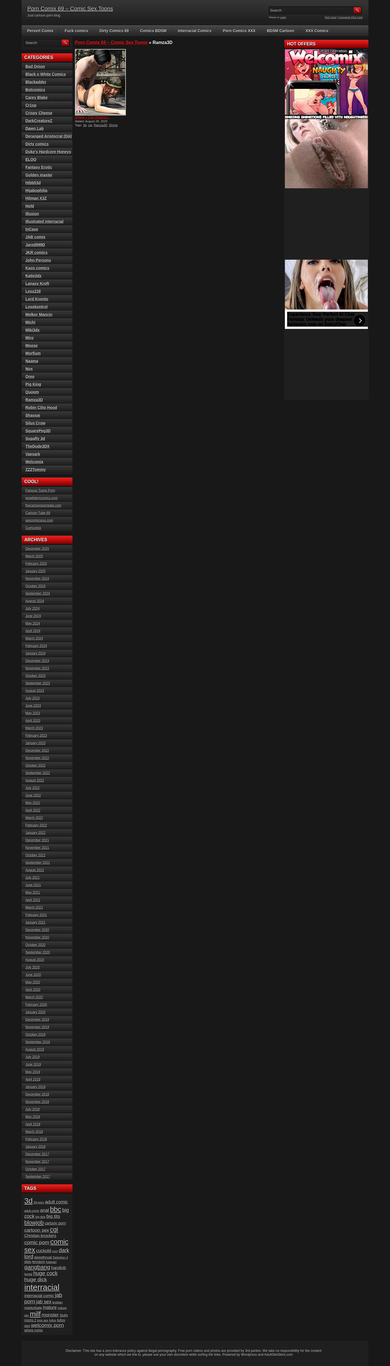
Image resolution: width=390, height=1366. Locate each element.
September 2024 (37, 594)
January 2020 (35, 1012)
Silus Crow (35, 423)
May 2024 (32, 623)
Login (283, 17)
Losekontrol (36, 307)
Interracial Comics (194, 31)
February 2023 (36, 736)
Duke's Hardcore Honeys (48, 152)
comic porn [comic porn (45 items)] (36, 1242)
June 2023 (33, 706)
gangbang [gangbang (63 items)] (37, 1267)
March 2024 (34, 638)
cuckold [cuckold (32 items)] (43, 1250)
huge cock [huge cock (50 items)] (45, 1273)
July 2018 (32, 1109)
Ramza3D (100, 125)
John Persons (38, 260)
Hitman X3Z (36, 198)
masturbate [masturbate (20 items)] (33, 1308)
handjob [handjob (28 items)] (58, 1267)
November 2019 (37, 1027)
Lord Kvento (36, 299)
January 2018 (35, 1147)
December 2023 (37, 661)
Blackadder (35, 82)
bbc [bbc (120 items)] (55, 1209)
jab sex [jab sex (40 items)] (43, 1302)
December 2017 (37, 1154)
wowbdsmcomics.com (41, 498)
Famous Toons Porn (40, 491)
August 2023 (34, 691)
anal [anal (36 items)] (44, 1210)
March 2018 (34, 1132)
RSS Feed (331, 17)
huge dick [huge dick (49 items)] (35, 1279)
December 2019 (37, 1020)
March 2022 (34, 818)
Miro (29, 338)
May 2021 (32, 893)
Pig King (33, 384)
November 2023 (37, 668)
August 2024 (34, 601)
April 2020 (32, 990)
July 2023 (32, 698)
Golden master (39, 175)
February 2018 (36, 1139)
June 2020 (33, 975)
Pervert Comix (40, 31)
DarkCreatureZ (38, 120)
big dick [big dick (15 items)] (40, 1216)
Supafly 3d (35, 438)
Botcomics (35, 89)
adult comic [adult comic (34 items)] (56, 1201)
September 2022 (37, 773)
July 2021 (32, 878)
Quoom (32, 392)
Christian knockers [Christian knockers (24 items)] (40, 1235)
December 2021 (37, 840)
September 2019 (37, 1042)
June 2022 (33, 795)
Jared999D (35, 245)
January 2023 (35, 743)
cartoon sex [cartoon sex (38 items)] (36, 1230)
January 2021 (35, 922)
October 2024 (35, 586)
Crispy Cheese (38, 113)
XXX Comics (317, 31)
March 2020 (34, 997)
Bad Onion (35, 66)
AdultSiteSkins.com (278, 1355)
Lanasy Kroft (37, 283)
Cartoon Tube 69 (37, 513)
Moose (31, 345)
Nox (29, 369)
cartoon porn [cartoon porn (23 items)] (55, 1223)
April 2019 (32, 1079)
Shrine (113, 125)
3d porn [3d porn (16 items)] (39, 1202)
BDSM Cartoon (280, 31)
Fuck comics (76, 31)
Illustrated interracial (44, 221)
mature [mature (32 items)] (50, 1307)
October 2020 (35, 945)
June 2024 (33, 616)
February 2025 (36, 564)
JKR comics (36, 252)
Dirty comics (37, 144)
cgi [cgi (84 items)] (54, 1229)
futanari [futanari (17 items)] (51, 1262)
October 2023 (35, 676)
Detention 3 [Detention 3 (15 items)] (60, 1257)
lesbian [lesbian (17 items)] (57, 1302)
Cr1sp (31, 105)
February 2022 (36, 825)
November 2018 (37, 1102)
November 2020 (37, 937)
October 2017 (35, 1169)
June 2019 (33, 1064)
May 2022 (32, 803)
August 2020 (34, 960)
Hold (29, 206)
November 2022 (37, 758)
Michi (30, 322)
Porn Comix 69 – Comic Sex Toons (70, 9)
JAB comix (35, 237)
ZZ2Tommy (35, 469)
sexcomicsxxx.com (39, 520)
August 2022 (34, 780)
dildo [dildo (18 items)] (27, 1262)
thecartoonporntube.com (43, 505)
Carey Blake (36, 97)
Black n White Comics (45, 74)
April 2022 (32, 810)
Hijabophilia (36, 190)
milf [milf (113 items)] (35, 1314)
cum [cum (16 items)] (55, 1251)
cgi (90, 125)
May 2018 (32, 1117)
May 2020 (32, 982)
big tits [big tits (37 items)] (53, 1216)
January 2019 (35, 1087)
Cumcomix (33, 528)
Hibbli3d (33, 183)
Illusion (32, 214)
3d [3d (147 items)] (28, 1201)
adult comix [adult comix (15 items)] (31, 1210)
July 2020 (32, 967)
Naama (31, 361)
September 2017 (37, 1177)
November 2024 (37, 579)
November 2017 (37, 1162)
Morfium (33, 353)
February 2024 (36, 646)
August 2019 (34, 1049)
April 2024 (32, 631)
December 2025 (37, 549)
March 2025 (34, 556)
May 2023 (32, 713)
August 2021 (34, 870)
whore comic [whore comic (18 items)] (33, 1330)
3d (84, 125)
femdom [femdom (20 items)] (38, 1262)
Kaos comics (37, 268)
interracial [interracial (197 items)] (41, 1287)
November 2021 (37, 848)
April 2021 (32, 900)
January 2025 (35, 571)
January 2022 (35, 833)
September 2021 (37, 863)
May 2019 (32, 1072)
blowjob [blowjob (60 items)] (34, 1222)
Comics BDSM (153, 31)
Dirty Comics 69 (114, 31)
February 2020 (36, 1005)
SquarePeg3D (38, 431)
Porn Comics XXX (239, 31)
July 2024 (32, 608)
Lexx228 (33, 291)
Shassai (32, 415)
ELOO (31, 159)
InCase (31, 229)
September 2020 (37, 952)
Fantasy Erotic (38, 167)
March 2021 (34, 907)
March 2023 (34, 728)
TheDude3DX (37, 446)
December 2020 (37, 930)
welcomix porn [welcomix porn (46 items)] (47, 1325)
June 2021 (33, 885)
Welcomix (34, 462)
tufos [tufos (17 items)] (52, 1320)
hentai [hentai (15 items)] (28, 1274)
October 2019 (35, 1035)
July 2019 (32, 1057)
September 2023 (37, 683)
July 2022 (32, 788)
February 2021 (36, 915)
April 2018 (32, 1124)
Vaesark (32, 454)
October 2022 (35, 765)
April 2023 (32, 721)
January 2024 (35, 653)
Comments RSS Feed (350, 17)
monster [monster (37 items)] (50, 1315)
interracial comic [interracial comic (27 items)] (39, 1295)
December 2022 (37, 750)
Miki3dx (32, 330)
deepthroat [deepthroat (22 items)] (43, 1257)
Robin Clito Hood (41, 407)
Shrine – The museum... (92, 117)
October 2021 (35, 855)
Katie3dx (33, 276)
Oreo (30, 376)
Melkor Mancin (38, 314)
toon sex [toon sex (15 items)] (42, 1320)
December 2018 (37, 1094)
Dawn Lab (34, 128)
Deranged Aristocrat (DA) (48, 136)
